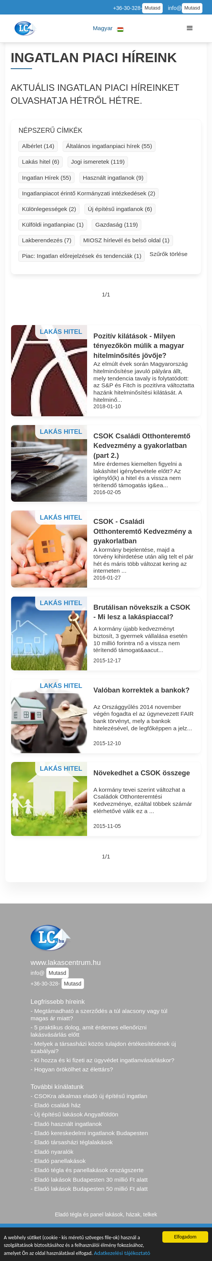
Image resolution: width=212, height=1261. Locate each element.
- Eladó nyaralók (52, 1151)
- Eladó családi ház (56, 1105)
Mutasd (152, 8)
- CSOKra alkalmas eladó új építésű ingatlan (89, 1096)
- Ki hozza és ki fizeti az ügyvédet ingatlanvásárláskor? (102, 1060)
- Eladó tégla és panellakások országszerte (87, 1170)
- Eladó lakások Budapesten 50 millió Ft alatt (89, 1188)
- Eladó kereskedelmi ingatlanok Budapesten (89, 1133)
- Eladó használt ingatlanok (66, 1124)
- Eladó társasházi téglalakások (72, 1142)
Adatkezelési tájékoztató (122, 1253)
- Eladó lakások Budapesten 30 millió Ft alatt (89, 1179)
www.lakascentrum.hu (66, 962)
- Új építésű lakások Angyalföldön (74, 1114)
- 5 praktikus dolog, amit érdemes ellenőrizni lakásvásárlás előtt (89, 1031)
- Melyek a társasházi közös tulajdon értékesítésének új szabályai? (103, 1047)
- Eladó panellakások (58, 1161)
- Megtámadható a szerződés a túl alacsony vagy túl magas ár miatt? (99, 1014)
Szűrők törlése (169, 254)
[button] (108, 28)
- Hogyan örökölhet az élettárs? (72, 1069)
